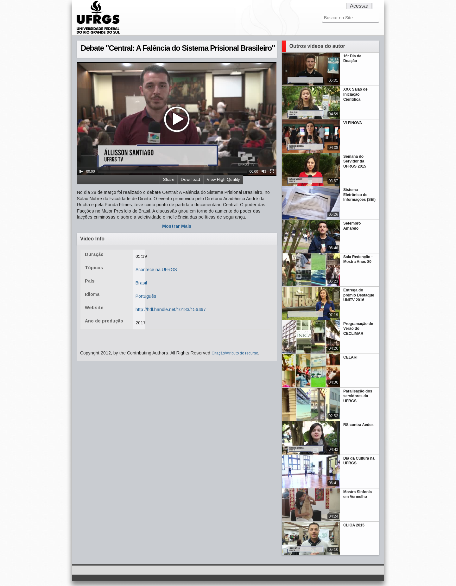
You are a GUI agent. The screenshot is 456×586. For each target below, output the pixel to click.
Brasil (141, 282)
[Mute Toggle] (263, 171)
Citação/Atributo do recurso (235, 353)
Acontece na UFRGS (156, 269)
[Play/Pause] (81, 171)
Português (146, 296)
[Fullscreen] (272, 171)
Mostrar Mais (177, 226)
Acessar (359, 6)
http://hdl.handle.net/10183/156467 (171, 309)
